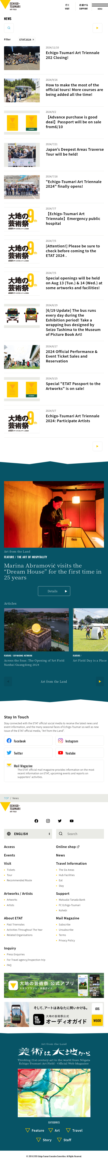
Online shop (66, 846)
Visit (7, 863)
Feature (38, 1130)
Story (47, 1139)
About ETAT (13, 918)
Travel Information (71, 863)
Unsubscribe (66, 929)
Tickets (11, 869)
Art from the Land (54, 681)
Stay (61, 885)
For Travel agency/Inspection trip (26, 959)
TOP (6, 798)
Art (57, 1130)
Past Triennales (16, 924)
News (8, 18)
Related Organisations (20, 935)
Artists (10, 905)
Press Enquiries (16, 954)
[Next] (100, 681)
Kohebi (63, 910)
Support (63, 893)
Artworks (12, 899)
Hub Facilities (67, 875)
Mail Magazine (67, 918)
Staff (67, 1139)
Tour (9, 875)
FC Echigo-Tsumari (70, 905)
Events (9, 855)
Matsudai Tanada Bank (72, 899)
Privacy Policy (67, 940)
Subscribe (65, 924)
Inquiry (10, 948)
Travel (77, 1130)
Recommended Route (19, 880)
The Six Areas (66, 869)
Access (9, 846)
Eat (61, 880)
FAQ (9, 965)
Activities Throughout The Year (25, 929)
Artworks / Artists (18, 893)
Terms (62, 935)
